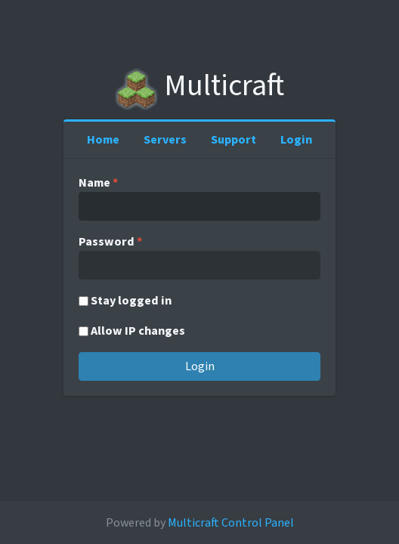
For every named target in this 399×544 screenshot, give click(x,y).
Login (296, 139)
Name (98, 183)
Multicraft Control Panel (231, 523)
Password (110, 241)
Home (103, 139)
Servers (165, 139)
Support (233, 139)
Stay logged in (131, 300)
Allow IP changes (138, 331)
